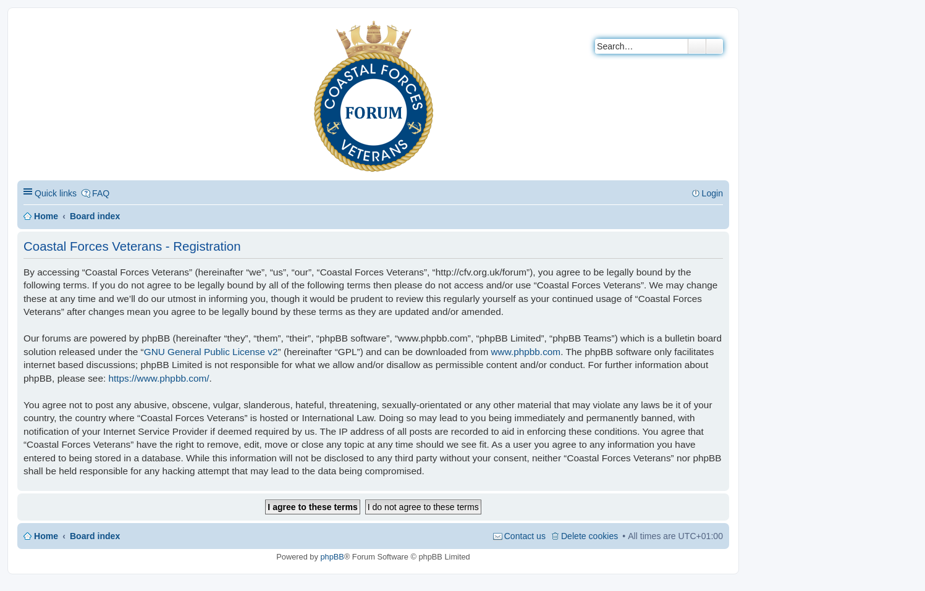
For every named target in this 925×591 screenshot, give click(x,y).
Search (697, 46)
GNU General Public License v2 (211, 351)
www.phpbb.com (525, 351)
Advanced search (714, 46)
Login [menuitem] (712, 193)
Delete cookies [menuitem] (589, 536)
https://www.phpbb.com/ (158, 378)
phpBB (332, 556)
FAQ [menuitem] (100, 193)
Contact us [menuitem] (525, 536)
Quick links (56, 193)
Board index (95, 216)
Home (46, 216)
